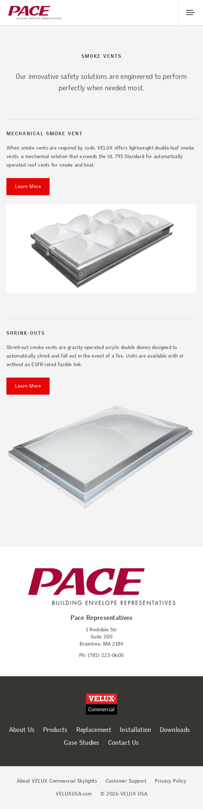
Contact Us (123, 743)
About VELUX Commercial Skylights (57, 781)
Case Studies (82, 743)
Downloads (175, 730)
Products (55, 730)
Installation (135, 730)
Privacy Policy (170, 781)
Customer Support (126, 781)
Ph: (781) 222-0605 (101, 655)
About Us (22, 730)
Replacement (93, 730)
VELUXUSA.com (74, 794)
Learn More (28, 186)
